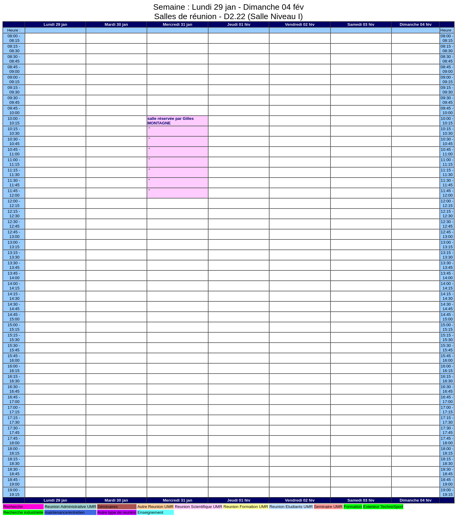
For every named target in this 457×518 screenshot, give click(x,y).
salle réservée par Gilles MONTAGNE (170, 120)
